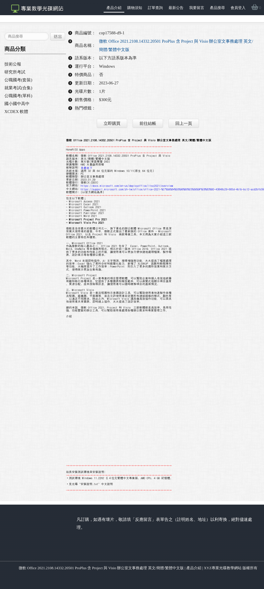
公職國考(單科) (18, 95)
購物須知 (134, 8)
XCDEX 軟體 (16, 111)
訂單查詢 (155, 8)
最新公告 (176, 8)
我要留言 (196, 8)
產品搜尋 (217, 8)
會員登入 (238, 8)
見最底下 (86, 167)
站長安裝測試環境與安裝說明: (86, 472)
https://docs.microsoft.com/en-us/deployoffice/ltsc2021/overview (127, 186)
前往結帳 (147, 123)
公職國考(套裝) (18, 80)
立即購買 (112, 123)
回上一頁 (183, 123)
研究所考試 (14, 72)
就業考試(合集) (18, 87)
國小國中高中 (16, 103)
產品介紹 (113, 8)
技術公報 (12, 64)
